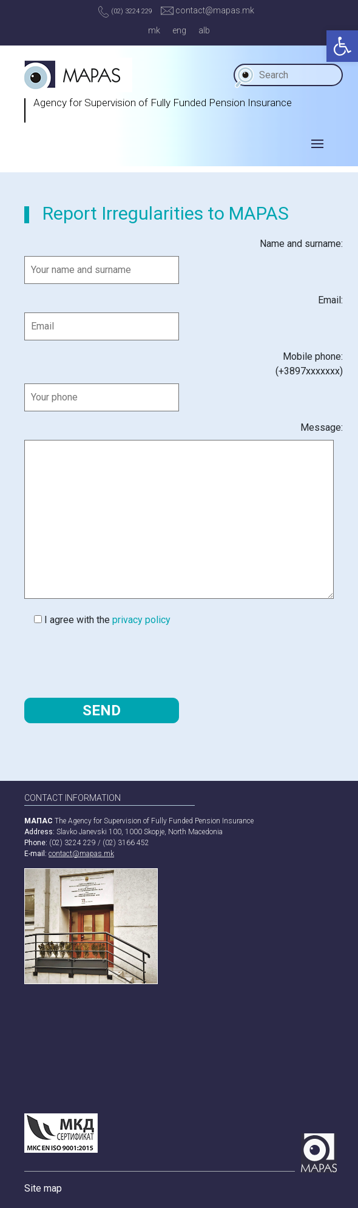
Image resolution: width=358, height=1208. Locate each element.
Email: (330, 300)
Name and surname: (301, 243)
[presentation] (116, 661)
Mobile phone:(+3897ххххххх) (309, 364)
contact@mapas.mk (207, 10)
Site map (43, 1188)
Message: (321, 427)
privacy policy (141, 620)
